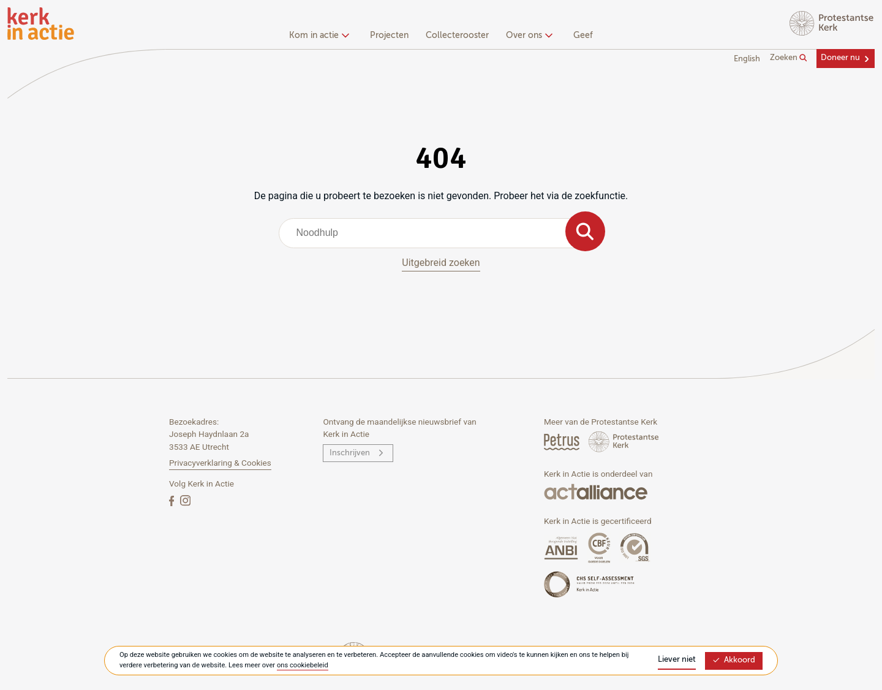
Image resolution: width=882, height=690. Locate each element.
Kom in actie (317, 35)
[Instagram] (185, 500)
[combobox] (441, 233)
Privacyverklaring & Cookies (220, 463)
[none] (321, 37)
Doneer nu (840, 58)
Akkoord (733, 660)
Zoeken (788, 58)
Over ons (527, 35)
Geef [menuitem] (583, 35)
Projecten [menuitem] (389, 35)
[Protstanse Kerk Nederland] (624, 441)
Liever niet (677, 660)
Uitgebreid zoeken (441, 262)
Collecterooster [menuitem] (457, 35)
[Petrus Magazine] (562, 441)
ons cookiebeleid (302, 665)
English (747, 59)
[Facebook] (172, 500)
